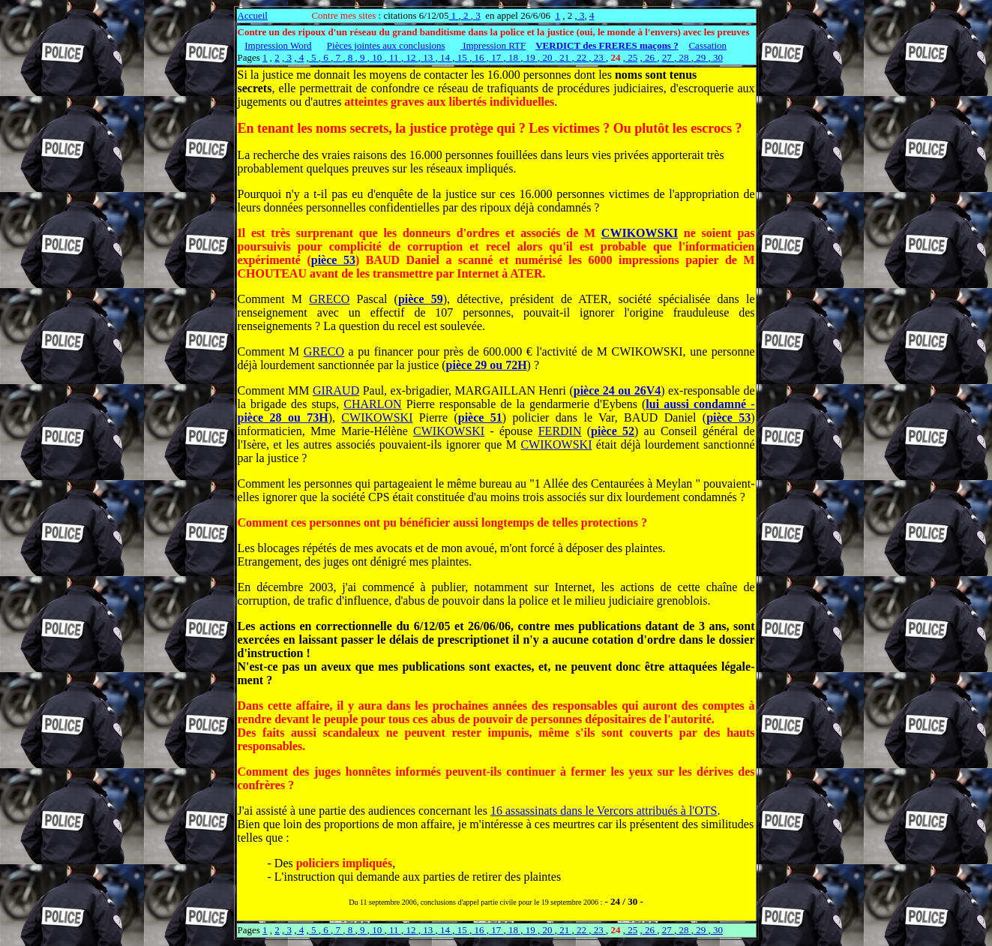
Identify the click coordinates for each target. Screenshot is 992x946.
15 (461, 57)
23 (598, 57)
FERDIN (560, 431)
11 (394, 57)
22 (581, 57)
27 (668, 57)
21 (564, 57)
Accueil (253, 15)
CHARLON (372, 404)
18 (513, 57)
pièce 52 (612, 431)
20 (547, 57)
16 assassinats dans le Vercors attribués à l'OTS (604, 810)
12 (410, 57)
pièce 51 (480, 417)
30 (717, 57)
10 (377, 57)
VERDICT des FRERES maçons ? (606, 45)
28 (683, 57)
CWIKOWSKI (639, 233)
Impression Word (277, 45)
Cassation (707, 45)
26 (650, 57)
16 (479, 57)
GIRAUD (336, 390)
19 (530, 57)
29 (701, 57)
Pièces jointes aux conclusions (386, 45)
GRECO (329, 299)
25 (631, 57)
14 (445, 57)
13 (428, 57)
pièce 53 (333, 260)
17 (496, 57)
